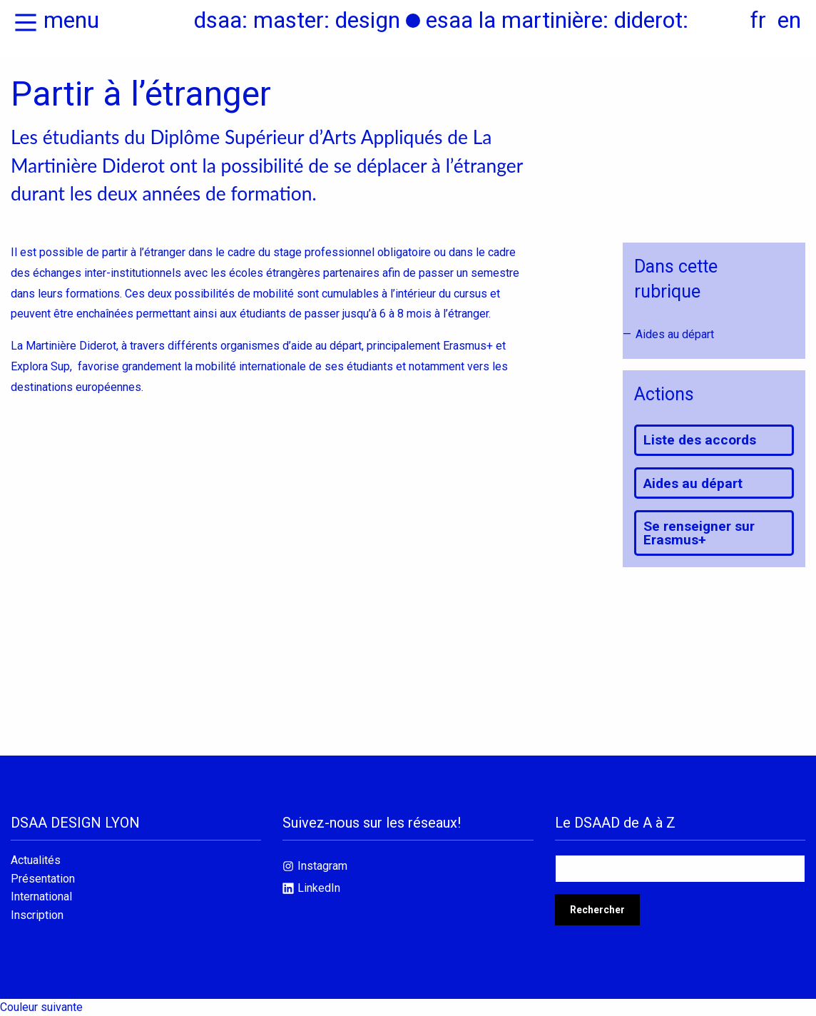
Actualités (36, 860)
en (789, 20)
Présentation (43, 879)
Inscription (37, 915)
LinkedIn (318, 888)
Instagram (322, 866)
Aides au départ (675, 334)
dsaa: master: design (297, 20)
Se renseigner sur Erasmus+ (699, 533)
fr (758, 20)
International (41, 897)
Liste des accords (699, 440)
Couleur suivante (41, 1007)
